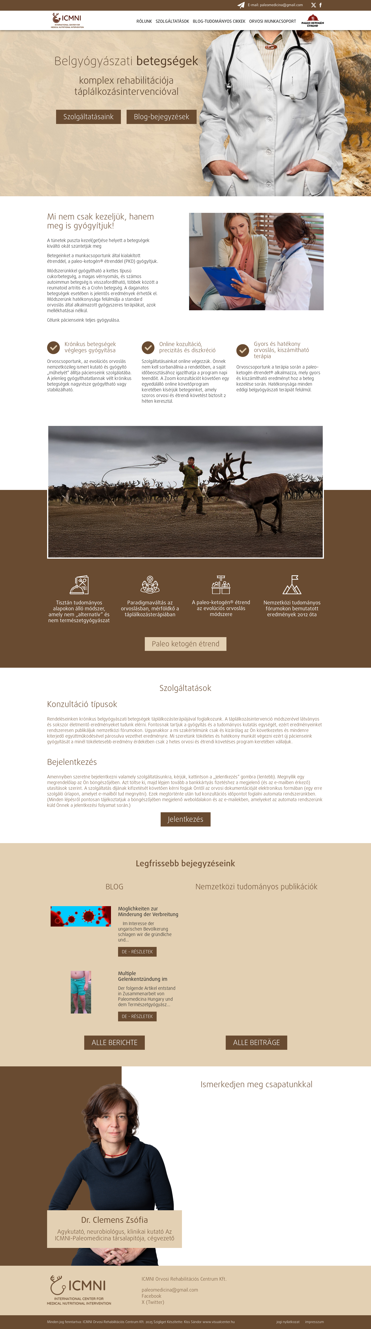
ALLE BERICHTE (114, 1043)
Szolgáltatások (172, 21)
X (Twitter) (153, 1302)
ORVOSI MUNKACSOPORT (272, 21)
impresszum (314, 1322)
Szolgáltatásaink (88, 117)
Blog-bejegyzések (161, 117)
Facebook (151, 1296)
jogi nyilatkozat (288, 1322)
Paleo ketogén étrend (185, 644)
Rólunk (144, 21)
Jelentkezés (185, 819)
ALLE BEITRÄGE (256, 1043)
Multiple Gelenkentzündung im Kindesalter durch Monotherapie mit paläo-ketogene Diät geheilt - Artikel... (145, 976)
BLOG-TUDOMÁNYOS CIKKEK (219, 21)
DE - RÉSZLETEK (137, 952)
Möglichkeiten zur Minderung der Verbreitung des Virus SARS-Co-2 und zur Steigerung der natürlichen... (148, 912)
